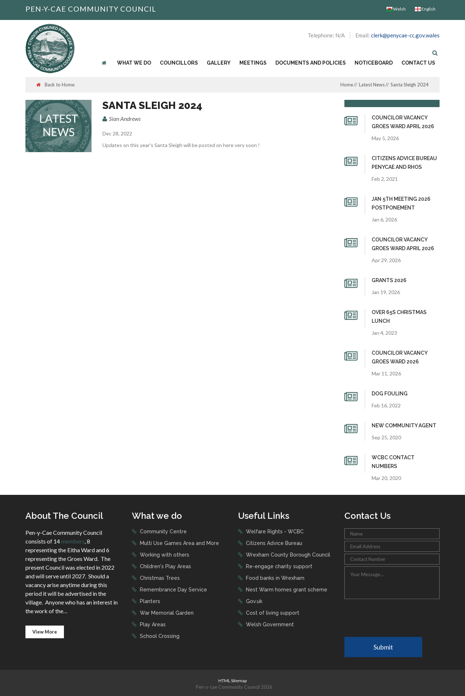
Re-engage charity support (278, 566)
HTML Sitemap (232, 680)
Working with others (163, 555)
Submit (383, 647)
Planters (149, 601)
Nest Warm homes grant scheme (285, 590)
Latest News (372, 84)
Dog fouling (390, 393)
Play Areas (152, 624)
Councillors (179, 63)
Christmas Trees (159, 578)
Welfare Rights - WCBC (274, 531)
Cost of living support (271, 613)
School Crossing (158, 636)
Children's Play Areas (164, 566)
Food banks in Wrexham (274, 578)
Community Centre (162, 531)
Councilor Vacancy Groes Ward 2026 (399, 357)
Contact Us (418, 63)
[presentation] (399, 617)
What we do (134, 63)
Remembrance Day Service (172, 590)
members (73, 541)
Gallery (219, 63)
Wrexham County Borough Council (287, 555)
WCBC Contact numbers (393, 462)
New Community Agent (404, 425)
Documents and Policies (310, 63)
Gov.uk (253, 601)
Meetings (253, 63)
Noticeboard (374, 63)
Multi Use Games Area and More (178, 543)
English (425, 9)
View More (44, 632)
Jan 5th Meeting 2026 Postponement (401, 203)
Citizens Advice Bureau (273, 543)
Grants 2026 (389, 280)
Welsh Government (269, 624)
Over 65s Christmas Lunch (399, 316)
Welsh (396, 9)
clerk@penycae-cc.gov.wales (405, 35)
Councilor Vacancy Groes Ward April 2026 (403, 122)
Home (346, 84)
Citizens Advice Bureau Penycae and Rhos (404, 162)
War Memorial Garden (166, 613)
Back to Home (55, 84)
